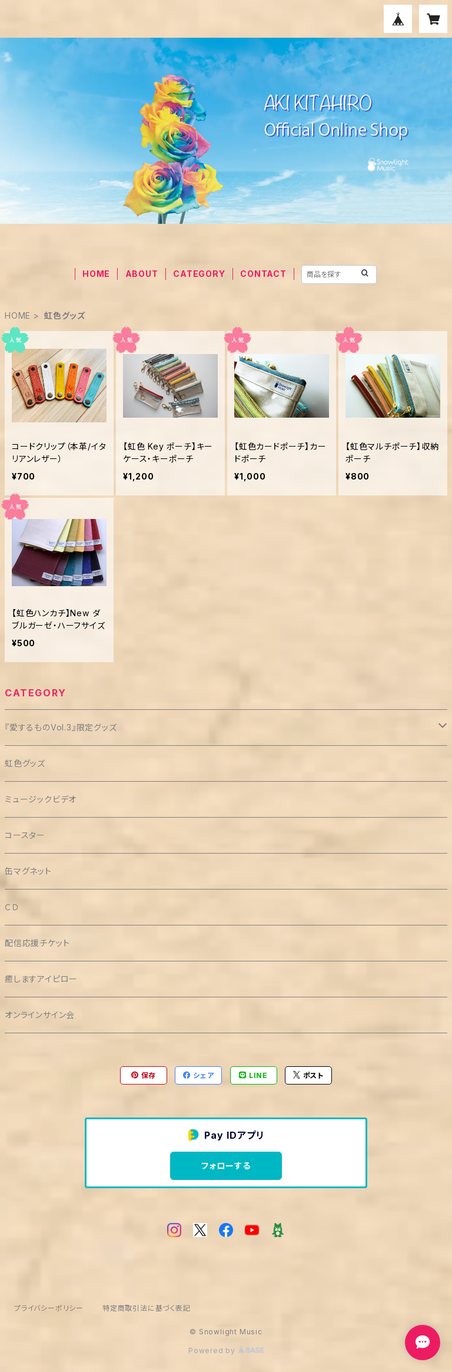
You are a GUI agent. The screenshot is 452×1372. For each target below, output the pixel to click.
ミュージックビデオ (41, 799)
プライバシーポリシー (49, 1308)
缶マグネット (28, 871)
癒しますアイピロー (41, 979)
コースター (25, 835)
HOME (96, 274)
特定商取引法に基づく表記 (146, 1308)
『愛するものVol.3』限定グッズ (61, 727)
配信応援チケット (37, 943)
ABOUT (141, 274)
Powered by (226, 1350)
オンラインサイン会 (40, 1015)
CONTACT (263, 274)
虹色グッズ (25, 763)
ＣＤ (12, 907)
